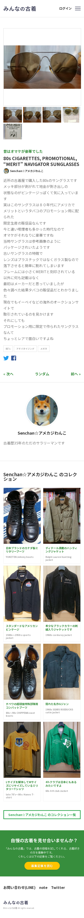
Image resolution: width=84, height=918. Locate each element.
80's (8, 348)
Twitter (58, 887)
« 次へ (8, 374)
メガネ (43, 348)
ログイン (65, 8)
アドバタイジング (25, 348)
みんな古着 (20, 8)
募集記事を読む (42, 866)
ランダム (42, 374)
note (43, 887)
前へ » (76, 374)
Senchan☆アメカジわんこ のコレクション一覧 (42, 814)
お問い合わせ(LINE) (19, 887)
